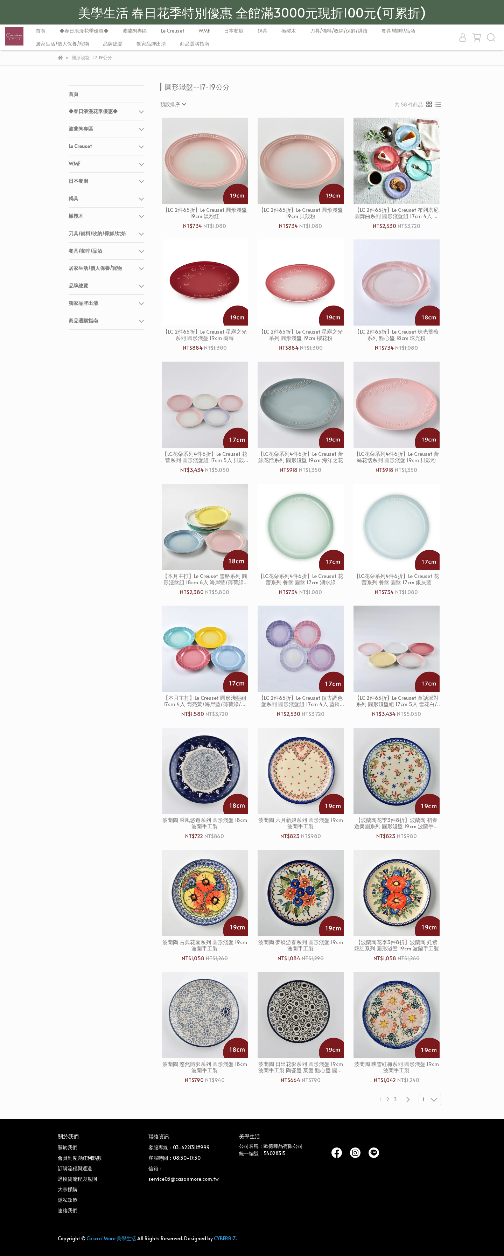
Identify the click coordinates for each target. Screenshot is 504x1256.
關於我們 (67, 1147)
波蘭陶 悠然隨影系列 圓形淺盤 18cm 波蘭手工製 (204, 1067)
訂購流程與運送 (75, 1168)
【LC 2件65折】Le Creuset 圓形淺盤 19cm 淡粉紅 (205, 213)
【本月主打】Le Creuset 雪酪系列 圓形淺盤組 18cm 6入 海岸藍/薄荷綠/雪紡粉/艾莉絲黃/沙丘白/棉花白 (204, 579)
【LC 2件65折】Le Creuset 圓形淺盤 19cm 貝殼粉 (301, 213)
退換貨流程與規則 (77, 1178)
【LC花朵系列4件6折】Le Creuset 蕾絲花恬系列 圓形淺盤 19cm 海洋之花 (300, 457)
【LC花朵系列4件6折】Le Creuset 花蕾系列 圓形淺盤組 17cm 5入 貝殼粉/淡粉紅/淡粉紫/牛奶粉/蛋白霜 (204, 457)
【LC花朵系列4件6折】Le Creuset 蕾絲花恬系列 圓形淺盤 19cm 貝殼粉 (396, 457)
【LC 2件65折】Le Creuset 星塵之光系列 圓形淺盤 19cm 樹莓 (205, 334)
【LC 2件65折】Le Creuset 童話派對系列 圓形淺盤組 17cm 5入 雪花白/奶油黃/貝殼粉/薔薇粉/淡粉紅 (397, 701)
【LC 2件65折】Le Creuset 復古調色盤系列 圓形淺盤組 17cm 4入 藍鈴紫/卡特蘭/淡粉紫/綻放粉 (301, 701)
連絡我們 (67, 1210)
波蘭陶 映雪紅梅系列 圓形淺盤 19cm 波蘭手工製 (396, 1067)
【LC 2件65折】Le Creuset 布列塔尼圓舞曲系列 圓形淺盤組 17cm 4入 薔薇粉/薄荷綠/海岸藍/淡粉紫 (397, 213)
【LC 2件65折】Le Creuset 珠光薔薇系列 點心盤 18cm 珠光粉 (397, 334)
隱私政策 (67, 1199)
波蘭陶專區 (134, 30)
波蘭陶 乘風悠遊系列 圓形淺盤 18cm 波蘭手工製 (204, 823)
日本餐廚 (234, 30)
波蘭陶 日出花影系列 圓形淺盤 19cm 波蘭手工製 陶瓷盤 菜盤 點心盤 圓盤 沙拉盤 (300, 1067)
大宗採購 (67, 1189)
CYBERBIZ (225, 1238)
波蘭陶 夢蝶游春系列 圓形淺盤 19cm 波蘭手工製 (300, 945)
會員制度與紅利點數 (80, 1157)
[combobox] (173, 104)
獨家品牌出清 (151, 43)
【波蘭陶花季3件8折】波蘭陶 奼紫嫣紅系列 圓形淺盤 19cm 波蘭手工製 (396, 945)
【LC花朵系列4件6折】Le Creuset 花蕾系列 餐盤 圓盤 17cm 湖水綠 (300, 579)
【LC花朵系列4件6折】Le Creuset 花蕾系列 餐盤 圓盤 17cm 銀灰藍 (396, 579)
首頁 (41, 30)
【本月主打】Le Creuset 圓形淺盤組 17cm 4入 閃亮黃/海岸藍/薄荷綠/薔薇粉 (204, 701)
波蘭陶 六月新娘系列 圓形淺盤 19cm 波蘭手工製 (300, 823)
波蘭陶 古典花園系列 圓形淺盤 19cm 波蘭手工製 (204, 945)
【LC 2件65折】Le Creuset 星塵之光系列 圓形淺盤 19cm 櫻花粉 (301, 334)
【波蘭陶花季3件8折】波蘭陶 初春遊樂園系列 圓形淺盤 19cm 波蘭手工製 (396, 823)
